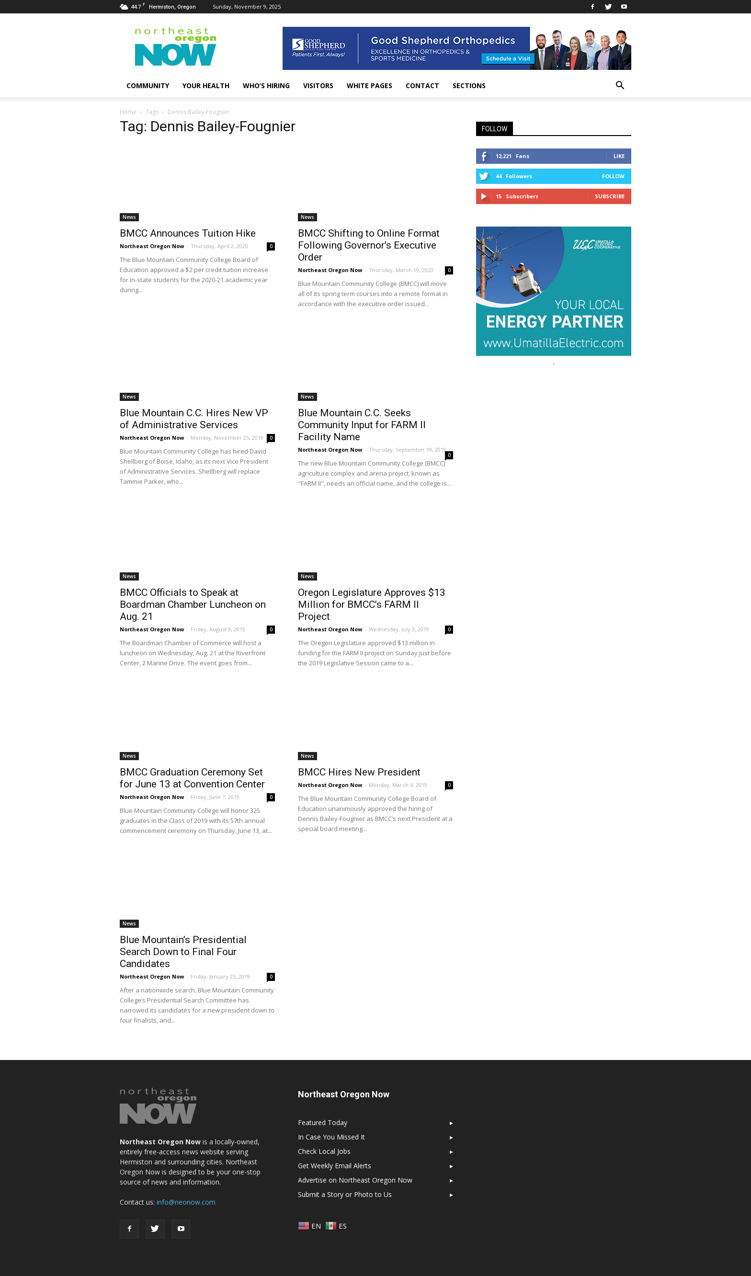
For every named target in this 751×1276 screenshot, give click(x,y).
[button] (619, 85)
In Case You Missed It (331, 1136)
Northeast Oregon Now (152, 246)
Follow (613, 176)
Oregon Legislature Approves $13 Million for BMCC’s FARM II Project (371, 604)
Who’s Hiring (266, 85)
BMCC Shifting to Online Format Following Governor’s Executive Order (369, 245)
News (129, 217)
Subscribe (610, 196)
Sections (469, 85)
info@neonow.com (186, 1202)
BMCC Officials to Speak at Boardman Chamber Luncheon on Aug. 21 (193, 604)
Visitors (318, 85)
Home (128, 112)
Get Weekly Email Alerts (334, 1165)
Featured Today (322, 1122)
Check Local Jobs (324, 1151)
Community (147, 85)
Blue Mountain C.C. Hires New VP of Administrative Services (194, 419)
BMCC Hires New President (359, 772)
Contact (422, 85)
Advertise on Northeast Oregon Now (355, 1180)
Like (619, 156)
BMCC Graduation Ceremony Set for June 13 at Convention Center (192, 778)
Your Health (205, 85)
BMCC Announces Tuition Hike (188, 233)
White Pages (369, 85)
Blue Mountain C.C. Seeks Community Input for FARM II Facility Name (362, 425)
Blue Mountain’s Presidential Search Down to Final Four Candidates (183, 951)
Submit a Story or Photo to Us (345, 1194)
